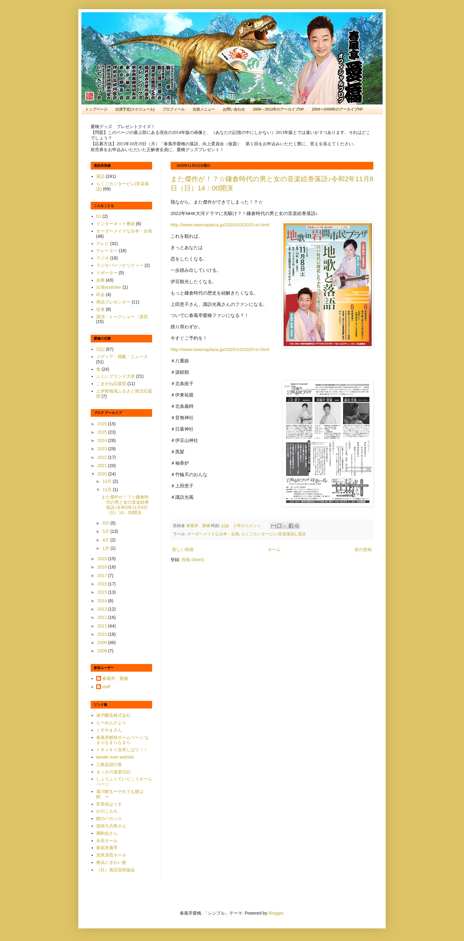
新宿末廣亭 (107, 847)
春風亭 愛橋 (115, 678)
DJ (98, 216)
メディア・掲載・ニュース (122, 356)
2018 (102, 566)
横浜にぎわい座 (111, 862)
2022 (102, 457)
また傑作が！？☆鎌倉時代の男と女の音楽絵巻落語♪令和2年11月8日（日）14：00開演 (125, 504)
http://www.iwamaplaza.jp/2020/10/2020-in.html (220, 224)
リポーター (107, 272)
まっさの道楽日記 (113, 771)
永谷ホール (107, 840)
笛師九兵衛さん (111, 825)
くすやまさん (109, 730)
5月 (106, 531)
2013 (102, 609)
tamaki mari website (115, 757)
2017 (102, 575)
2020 (102, 473)
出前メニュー (204, 109)
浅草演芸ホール (111, 855)
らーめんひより (111, 722)
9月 (106, 523)
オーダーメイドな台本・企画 (213, 534)
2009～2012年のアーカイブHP (278, 109)
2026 (102, 423)
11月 (107, 489)
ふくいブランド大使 (115, 376)
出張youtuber (108, 287)
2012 (102, 617)
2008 (102, 650)
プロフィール (174, 109)
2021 (102, 465)
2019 (102, 558)
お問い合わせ (234, 109)
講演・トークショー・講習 (122, 316)
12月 (107, 481)
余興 (100, 280)
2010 (102, 634)
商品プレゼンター (113, 301)
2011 (102, 625)
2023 (102, 448)
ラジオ (102, 258)
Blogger (276, 913)
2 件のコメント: (248, 526)
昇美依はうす (109, 804)
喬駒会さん (107, 833)
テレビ (102, 243)
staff (106, 686)
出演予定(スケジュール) (135, 109)
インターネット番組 (115, 223)
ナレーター (107, 250)
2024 (102, 440)
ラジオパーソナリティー (120, 265)
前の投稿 (363, 549)
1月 (106, 548)
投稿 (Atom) (193, 559)
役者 (100, 309)
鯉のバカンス (109, 818)
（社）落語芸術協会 (115, 869)
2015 (102, 592)
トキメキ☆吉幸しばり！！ (122, 749)
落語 (302, 534)
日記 (100, 349)
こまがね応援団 (111, 383)
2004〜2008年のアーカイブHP (337, 109)
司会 (100, 294)
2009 (102, 642)
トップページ (96, 109)
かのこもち (107, 811)
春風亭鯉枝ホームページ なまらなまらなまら (122, 740)
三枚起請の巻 (109, 764)
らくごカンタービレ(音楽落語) (268, 534)
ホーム (274, 549)
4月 (106, 539)
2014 (102, 600)
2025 (102, 432)
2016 (102, 583)
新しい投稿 (183, 549)
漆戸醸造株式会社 (113, 715)
